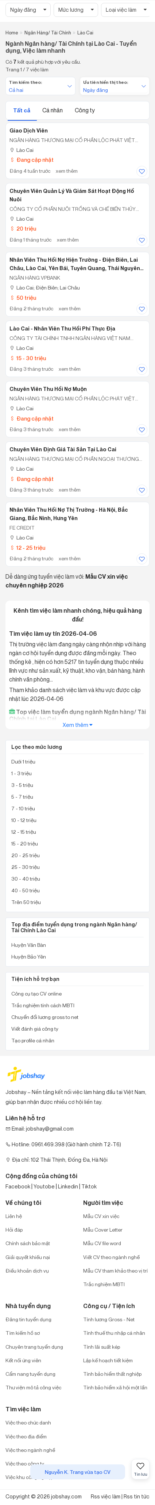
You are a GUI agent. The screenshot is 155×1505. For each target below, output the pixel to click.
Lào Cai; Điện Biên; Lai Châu (44, 287)
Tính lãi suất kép (101, 1347)
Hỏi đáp (14, 1229)
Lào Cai (21, 150)
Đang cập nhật (31, 160)
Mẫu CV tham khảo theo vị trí (115, 1270)
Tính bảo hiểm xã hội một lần (115, 1387)
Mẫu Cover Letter (103, 1229)
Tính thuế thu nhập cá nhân (114, 1333)
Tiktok (89, 1186)
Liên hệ (13, 1216)
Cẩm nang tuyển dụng (30, 1374)
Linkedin (68, 1186)
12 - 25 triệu (27, 548)
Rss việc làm (105, 1496)
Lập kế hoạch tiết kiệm (108, 1360)
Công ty (85, 110)
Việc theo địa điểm (26, 1436)
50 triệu (22, 298)
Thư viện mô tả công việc (33, 1387)
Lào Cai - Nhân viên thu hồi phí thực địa (62, 329)
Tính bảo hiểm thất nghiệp (112, 1374)
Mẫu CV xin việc (101, 1216)
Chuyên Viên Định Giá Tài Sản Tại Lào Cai (62, 449)
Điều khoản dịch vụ (27, 1270)
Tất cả (22, 110)
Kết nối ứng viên (23, 1360)
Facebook (17, 1186)
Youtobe (44, 1186)
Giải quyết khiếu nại (27, 1257)
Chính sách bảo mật (27, 1243)
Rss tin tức (137, 1496)
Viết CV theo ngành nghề (111, 1257)
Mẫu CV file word (102, 1243)
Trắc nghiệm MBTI (104, 1284)
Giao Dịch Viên (28, 131)
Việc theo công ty (24, 1463)
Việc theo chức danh (28, 1422)
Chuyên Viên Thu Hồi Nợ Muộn (48, 389)
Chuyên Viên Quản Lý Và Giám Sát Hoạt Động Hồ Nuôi (71, 195)
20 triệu (22, 228)
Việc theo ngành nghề (30, 1450)
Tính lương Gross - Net (109, 1319)
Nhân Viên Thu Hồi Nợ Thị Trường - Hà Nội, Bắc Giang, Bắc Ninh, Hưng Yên (68, 514)
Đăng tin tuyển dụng (28, 1319)
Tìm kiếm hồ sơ (22, 1333)
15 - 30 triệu (27, 358)
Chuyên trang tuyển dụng (34, 1347)
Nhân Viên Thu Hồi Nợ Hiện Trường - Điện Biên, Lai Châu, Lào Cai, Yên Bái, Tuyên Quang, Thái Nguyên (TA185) (74, 264)
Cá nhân (53, 110)
